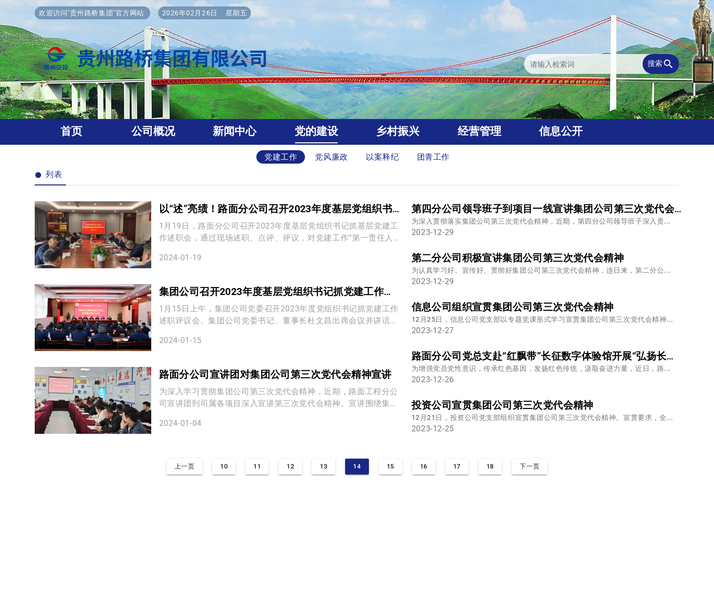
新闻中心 (234, 131)
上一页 (185, 466)
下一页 (530, 466)
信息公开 (561, 131)
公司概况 (153, 131)
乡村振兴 (397, 131)
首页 (71, 131)
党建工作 (281, 157)
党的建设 (316, 131)
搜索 (661, 64)
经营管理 (479, 131)
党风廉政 (331, 157)
